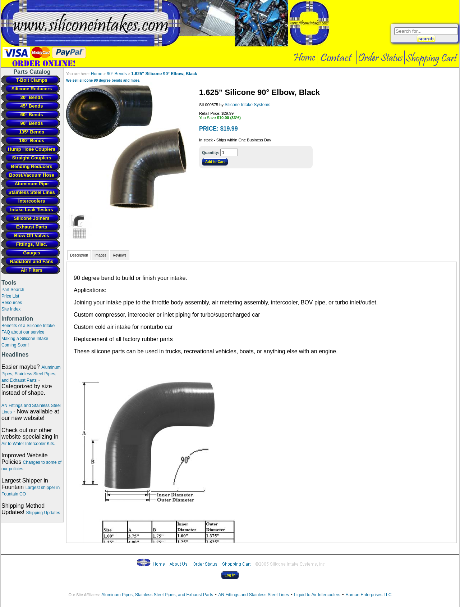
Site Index (10, 309)
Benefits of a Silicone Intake (28, 325)
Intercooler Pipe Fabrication (165, 27)
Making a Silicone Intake (24, 338)
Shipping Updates (43, 512)
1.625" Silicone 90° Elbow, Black (164, 73)
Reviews (119, 255)
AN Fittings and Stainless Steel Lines (253, 594)
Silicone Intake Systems (247, 104)
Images (100, 255)
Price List (10, 296)
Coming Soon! (15, 345)
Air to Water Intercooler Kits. (28, 443)
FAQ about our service (22, 332)
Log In (230, 575)
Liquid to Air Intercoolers (317, 594)
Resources (11, 302)
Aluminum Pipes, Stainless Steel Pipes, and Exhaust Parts (31, 374)
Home (96, 73)
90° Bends (117, 73)
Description (79, 255)
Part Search (12, 289)
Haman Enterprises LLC (368, 594)
